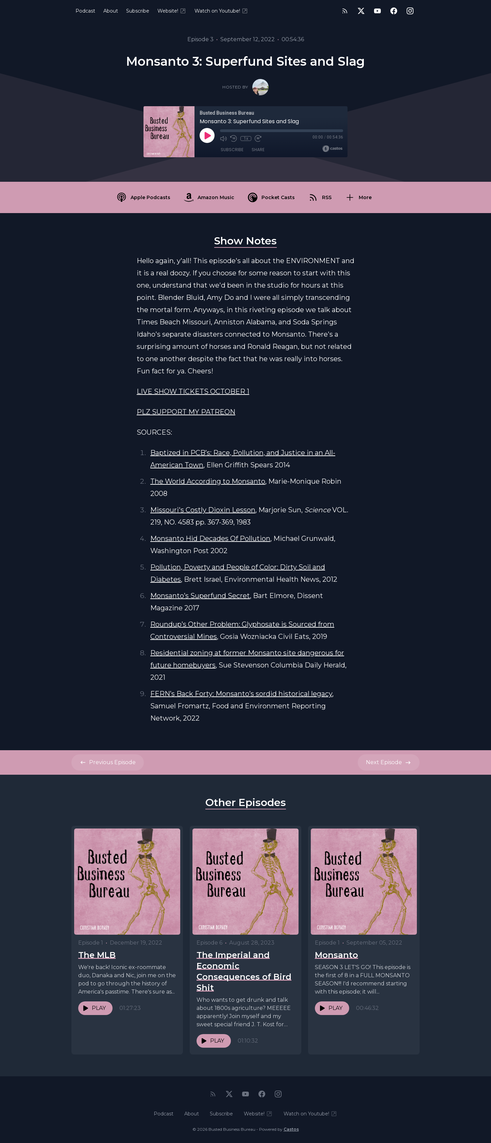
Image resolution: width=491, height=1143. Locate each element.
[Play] (207, 135)
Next (388, 762)
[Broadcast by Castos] (332, 148)
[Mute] (223, 138)
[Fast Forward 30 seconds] (258, 138)
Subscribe (137, 11)
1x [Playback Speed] (246, 138)
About (110, 11)
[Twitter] (361, 11)
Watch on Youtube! (221, 10)
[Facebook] (394, 11)
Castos (291, 1129)
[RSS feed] (345, 11)
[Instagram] (410, 11)
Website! (171, 10)
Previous (108, 762)
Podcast (85, 11)
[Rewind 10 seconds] (233, 138)
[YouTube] (377, 11)
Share (258, 149)
